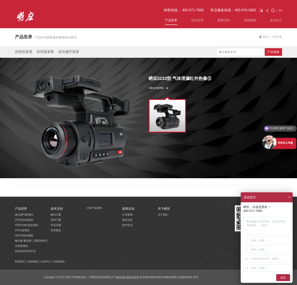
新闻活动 (223, 20)
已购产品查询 (94, 207)
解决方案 (56, 214)
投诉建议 (56, 230)
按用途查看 (45, 52)
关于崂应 (164, 208)
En (280, 10)
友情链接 (33, 261)
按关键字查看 (68, 52)
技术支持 (197, 20)
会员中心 (276, 20)
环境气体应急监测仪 (26, 225)
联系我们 (20, 261)
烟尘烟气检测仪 (24, 214)
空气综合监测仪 (24, 219)
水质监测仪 (21, 245)
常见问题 (56, 225)
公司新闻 (127, 214)
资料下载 (56, 219)
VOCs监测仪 (22, 230)
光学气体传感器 (24, 235)
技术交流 (127, 225)
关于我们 (163, 214)
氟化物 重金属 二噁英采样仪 (31, 240)
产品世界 (171, 20)
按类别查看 (23, 52)
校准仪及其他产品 (25, 251)
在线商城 (250, 20)
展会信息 (127, 219)
